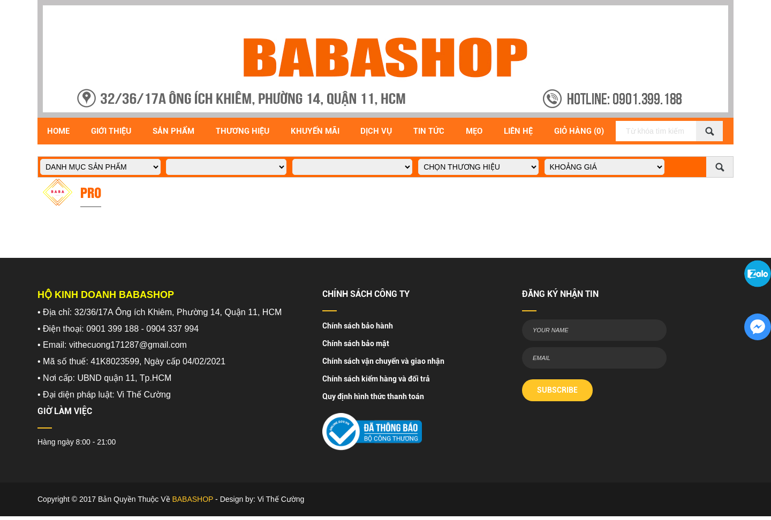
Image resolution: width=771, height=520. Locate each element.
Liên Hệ (518, 131)
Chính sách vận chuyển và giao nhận (383, 361)
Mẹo (474, 131)
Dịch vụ (376, 131)
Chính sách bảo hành (357, 326)
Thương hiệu (242, 131)
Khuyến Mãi (315, 131)
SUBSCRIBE (557, 390)
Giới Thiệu (111, 131)
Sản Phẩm (173, 131)
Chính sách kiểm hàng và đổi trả (376, 378)
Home (58, 131)
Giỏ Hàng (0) (579, 131)
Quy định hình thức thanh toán (373, 396)
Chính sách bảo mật (355, 343)
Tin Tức (428, 131)
